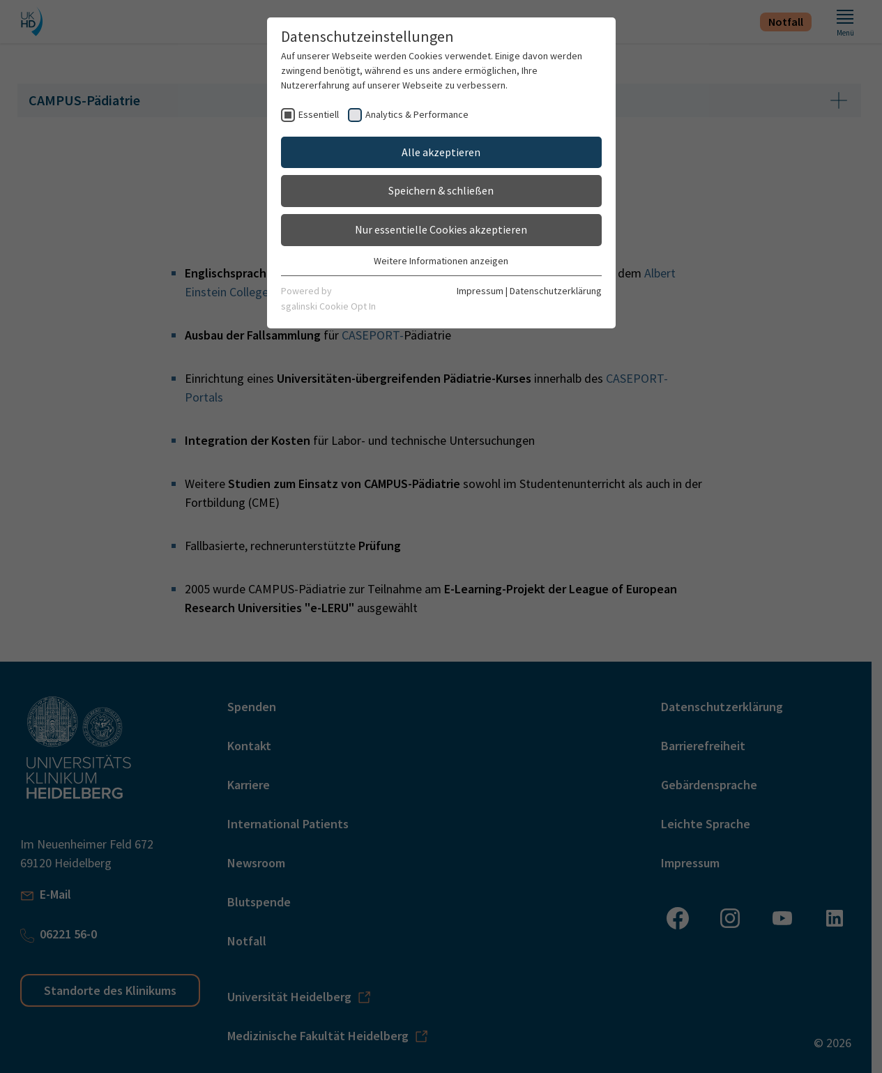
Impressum (480, 290)
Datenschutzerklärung (556, 290)
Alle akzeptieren (441, 152)
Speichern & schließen (441, 190)
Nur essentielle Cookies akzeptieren (441, 229)
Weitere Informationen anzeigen (441, 260)
